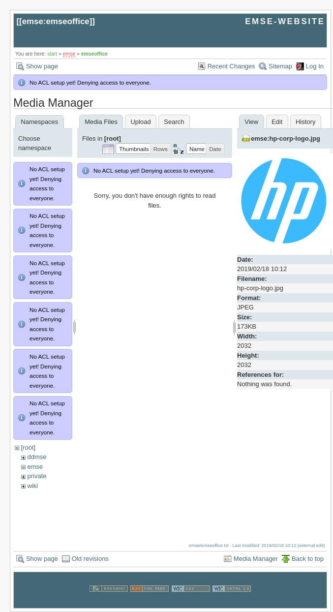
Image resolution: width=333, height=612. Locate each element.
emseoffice (94, 54)
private (36, 476)
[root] (28, 447)
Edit (277, 121)
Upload (140, 121)
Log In (315, 66)
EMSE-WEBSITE (285, 21)
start (52, 54)
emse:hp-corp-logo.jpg (285, 138)
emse (69, 54)
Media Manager (256, 554)
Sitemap (280, 66)
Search (174, 121)
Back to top (308, 554)
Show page (42, 66)
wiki (32, 486)
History (305, 121)
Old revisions (90, 554)
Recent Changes (231, 66)
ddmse (36, 456)
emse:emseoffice (56, 21)
